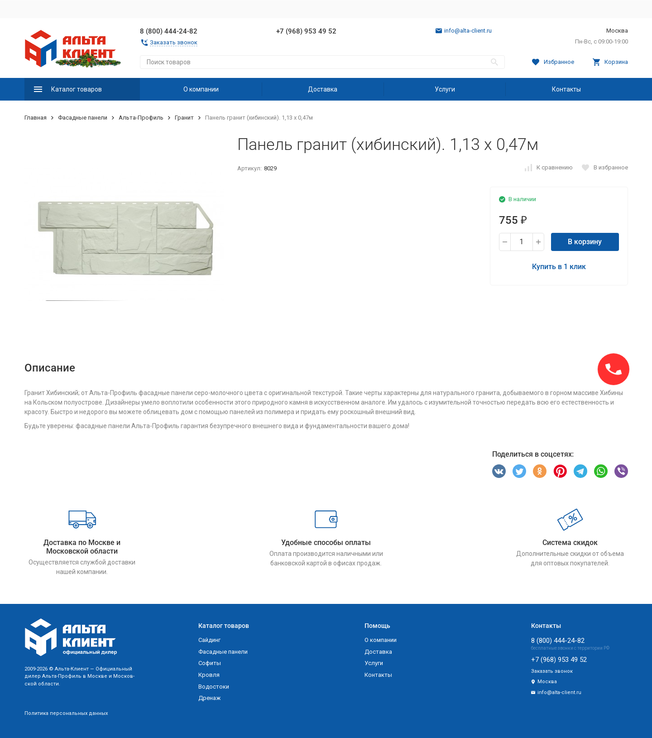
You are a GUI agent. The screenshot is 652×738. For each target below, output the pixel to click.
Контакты (566, 89)
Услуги (445, 89)
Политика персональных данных (66, 713)
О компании (201, 89)
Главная (35, 117)
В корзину (585, 241)
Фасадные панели (82, 117)
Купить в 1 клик (559, 266)
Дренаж (209, 698)
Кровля (209, 674)
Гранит (184, 117)
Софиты (209, 663)
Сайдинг (209, 640)
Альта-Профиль (141, 117)
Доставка (322, 89)
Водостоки (213, 686)
